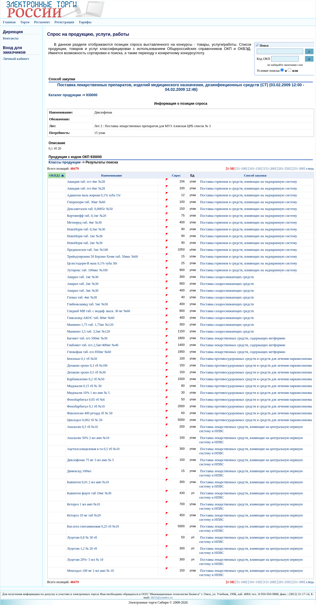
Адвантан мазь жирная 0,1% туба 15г (94, 195)
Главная (9, 22)
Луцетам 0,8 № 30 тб (82, 537)
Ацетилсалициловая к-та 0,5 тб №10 (93, 449)
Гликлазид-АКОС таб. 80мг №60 (91, 318)
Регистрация (64, 22)
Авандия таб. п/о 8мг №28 (86, 188)
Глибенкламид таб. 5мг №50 (88, 304)
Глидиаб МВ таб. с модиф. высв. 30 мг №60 (99, 311)
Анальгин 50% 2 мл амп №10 (88, 438)
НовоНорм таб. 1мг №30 (85, 236)
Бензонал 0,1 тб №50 (82, 359)
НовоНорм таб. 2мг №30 (85, 243)
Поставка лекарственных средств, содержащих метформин (242, 338)
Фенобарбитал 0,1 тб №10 (86, 406)
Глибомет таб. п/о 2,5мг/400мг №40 (93, 345)
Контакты (10, 38)
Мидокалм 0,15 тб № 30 (84, 386)
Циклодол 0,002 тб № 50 (85, 420)
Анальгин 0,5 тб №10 (83, 427)
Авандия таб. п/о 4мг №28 (86, 182)
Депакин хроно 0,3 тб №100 (87, 365)
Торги (25, 22)
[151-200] (269, 169)
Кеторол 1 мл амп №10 (84, 504)
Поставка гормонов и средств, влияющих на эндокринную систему (248, 182)
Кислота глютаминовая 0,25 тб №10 (93, 526)
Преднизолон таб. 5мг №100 (88, 250)
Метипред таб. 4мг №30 (84, 222)
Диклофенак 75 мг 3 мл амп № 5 (91, 460)
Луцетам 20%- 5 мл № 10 (85, 560)
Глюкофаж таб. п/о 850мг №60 (89, 352)
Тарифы (85, 22)
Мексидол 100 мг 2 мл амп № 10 (91, 571)
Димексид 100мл (79, 471)
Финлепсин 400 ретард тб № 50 (90, 413)
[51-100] (241, 169)
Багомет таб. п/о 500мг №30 (87, 338)
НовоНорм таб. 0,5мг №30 (86, 229)
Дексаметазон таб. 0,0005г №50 (90, 209)
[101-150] (255, 169)
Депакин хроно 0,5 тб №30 (86, 372)
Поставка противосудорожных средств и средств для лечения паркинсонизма (256, 359)
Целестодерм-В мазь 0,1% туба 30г (92, 263)
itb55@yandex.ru (161, 597)
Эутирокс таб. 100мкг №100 (87, 270)
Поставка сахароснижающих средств (227, 277)
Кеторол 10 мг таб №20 (84, 515)
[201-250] (284, 169)
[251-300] (298, 169)
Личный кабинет (16, 59)
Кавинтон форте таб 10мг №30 (89, 493)
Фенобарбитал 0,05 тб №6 (86, 400)
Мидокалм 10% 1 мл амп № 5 (88, 393)
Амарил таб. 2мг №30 (83, 284)
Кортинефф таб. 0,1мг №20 (87, 216)
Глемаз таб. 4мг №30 (82, 297)
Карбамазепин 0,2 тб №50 (86, 379)
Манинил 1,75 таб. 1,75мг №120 (90, 325)
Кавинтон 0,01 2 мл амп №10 (88, 482)
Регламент (42, 22)
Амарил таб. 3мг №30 (83, 291)
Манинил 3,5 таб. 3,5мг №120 (89, 331)
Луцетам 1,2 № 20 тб (82, 549)
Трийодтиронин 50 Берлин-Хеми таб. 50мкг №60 (103, 257)
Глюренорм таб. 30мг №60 (86, 202)
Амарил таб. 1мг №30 (83, 277)
